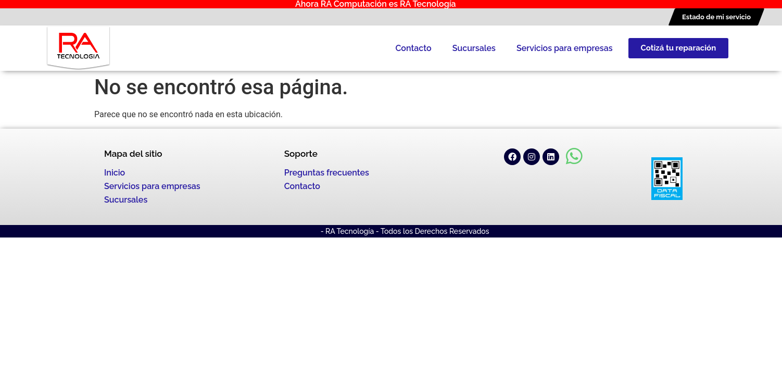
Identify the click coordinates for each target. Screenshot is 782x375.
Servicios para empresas (564, 48)
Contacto (413, 48)
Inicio (114, 173)
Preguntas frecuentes (326, 173)
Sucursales (474, 48)
